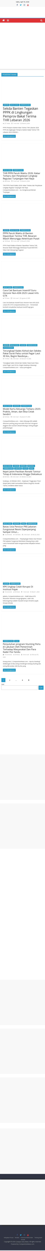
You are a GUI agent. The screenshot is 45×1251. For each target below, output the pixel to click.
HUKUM (23, 346)
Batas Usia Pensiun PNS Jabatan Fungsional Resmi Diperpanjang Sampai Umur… (19, 530)
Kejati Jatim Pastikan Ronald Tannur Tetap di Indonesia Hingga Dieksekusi (22, 473)
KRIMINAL (23, 466)
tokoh (31, 469)
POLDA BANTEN (8, 348)
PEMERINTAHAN (25, 105)
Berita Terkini (14, 105)
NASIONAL (17, 406)
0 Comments (7, 535)
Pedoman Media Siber (27, 1238)
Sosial (16, 641)
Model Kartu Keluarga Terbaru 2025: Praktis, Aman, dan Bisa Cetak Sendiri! (22, 412)
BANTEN (6, 105)
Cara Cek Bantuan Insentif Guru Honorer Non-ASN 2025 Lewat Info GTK (21, 293)
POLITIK (25, 469)
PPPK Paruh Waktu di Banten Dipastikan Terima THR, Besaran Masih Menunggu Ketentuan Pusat (21, 236)
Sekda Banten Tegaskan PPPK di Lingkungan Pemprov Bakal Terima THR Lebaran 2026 (20, 114)
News (23, 524)
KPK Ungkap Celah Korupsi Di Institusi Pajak (18, 588)
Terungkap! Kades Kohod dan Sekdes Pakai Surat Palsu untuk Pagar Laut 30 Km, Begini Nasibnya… (22, 354)
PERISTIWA (18, 469)
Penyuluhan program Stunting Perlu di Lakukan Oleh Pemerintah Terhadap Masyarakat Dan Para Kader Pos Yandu (22, 648)
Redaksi (17, 1238)
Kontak (23, 1240)
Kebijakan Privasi (8, 1238)
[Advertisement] (22, 46)
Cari (2, 685)
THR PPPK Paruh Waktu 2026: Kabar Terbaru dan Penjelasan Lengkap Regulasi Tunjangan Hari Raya (21, 176)
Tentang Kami (38, 1238)
